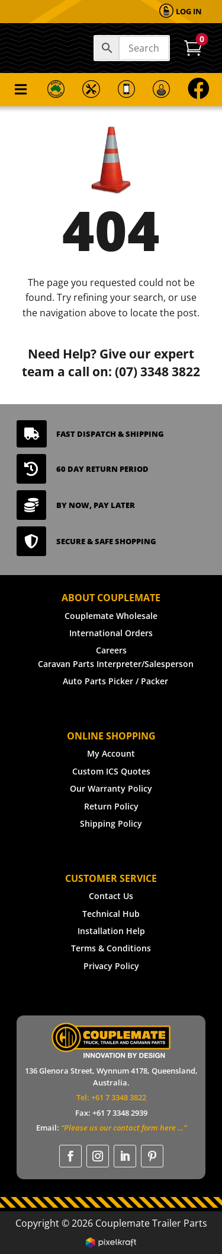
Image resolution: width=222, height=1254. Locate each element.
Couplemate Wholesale (111, 615)
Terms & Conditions (111, 948)
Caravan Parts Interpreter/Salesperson (116, 663)
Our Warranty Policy (111, 788)
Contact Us (111, 895)
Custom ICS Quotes (111, 771)
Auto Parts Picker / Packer (115, 681)
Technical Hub (111, 913)
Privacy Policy (111, 966)
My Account (111, 753)
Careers (111, 650)
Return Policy (111, 806)
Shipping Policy (111, 823)
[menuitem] (180, 11)
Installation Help (111, 930)
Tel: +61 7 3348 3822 (111, 1097)
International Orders (111, 633)
